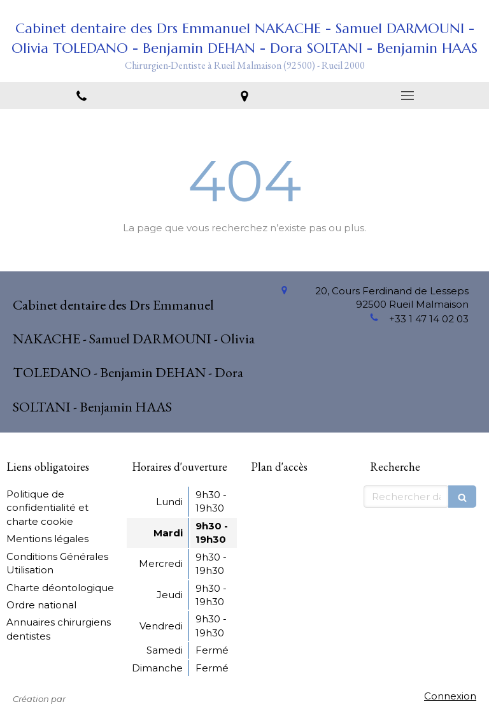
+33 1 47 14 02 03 (429, 319)
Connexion (450, 696)
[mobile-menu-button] (407, 95)
